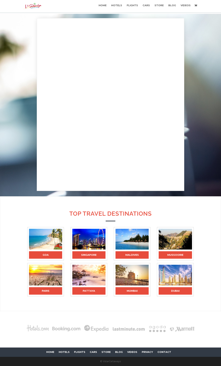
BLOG (172, 7)
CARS (146, 7)
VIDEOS (186, 7)
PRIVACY (147, 352)
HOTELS (117, 7)
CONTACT (164, 352)
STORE (159, 7)
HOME (104, 7)
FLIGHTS (133, 7)
